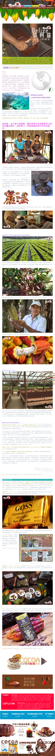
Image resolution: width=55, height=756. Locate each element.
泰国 (38, 63)
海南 (49, 63)
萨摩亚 (39, 62)
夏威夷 (27, 59)
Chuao (4, 59)
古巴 (13, 60)
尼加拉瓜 (47, 59)
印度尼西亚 (23, 57)
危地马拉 (23, 59)
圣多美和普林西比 (48, 62)
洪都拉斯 (43, 59)
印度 (33, 63)
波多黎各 (31, 59)
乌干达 (22, 62)
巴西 (31, 57)
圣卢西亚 (22, 60)
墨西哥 (38, 57)
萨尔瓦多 (39, 59)
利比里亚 (30, 62)
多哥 (17, 62)
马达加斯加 (5, 62)
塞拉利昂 (26, 62)
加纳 (15, 57)
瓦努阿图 (8, 63)
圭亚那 (11, 59)
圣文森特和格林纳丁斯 (45, 60)
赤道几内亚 (35, 62)
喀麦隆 (18, 57)
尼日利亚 (27, 57)
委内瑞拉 (7, 59)
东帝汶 (42, 62)
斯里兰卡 (22, 63)
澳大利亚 (4, 63)
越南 (35, 63)
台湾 (46, 63)
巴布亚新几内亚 (16, 63)
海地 (15, 60)
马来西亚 (26, 63)
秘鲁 (41, 57)
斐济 (12, 63)
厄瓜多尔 (34, 57)
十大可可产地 (6, 57)
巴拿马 (38, 60)
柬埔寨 (43, 63)
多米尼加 (44, 57)
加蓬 (19, 62)
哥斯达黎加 (5, 60)
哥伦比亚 (15, 59)
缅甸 (40, 63)
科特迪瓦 (12, 57)
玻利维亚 (19, 59)
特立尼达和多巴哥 (28, 60)
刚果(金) (13, 62)
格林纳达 (9, 60)
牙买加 (18, 60)
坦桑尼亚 (9, 62)
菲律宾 (30, 63)
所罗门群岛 (34, 60)
